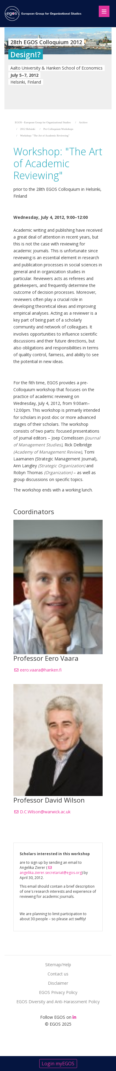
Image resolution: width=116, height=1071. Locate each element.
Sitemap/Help (58, 964)
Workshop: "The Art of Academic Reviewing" (45, 135)
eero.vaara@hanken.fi (41, 670)
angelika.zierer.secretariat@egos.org (51, 872)
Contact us (58, 974)
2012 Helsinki (27, 128)
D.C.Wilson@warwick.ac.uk (45, 812)
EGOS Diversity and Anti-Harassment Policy (58, 1001)
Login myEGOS (58, 1063)
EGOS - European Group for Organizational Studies (43, 122)
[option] (58, 68)
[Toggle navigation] (101, 10)
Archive (83, 122)
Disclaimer (58, 983)
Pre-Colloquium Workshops (58, 128)
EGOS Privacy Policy (58, 992)
